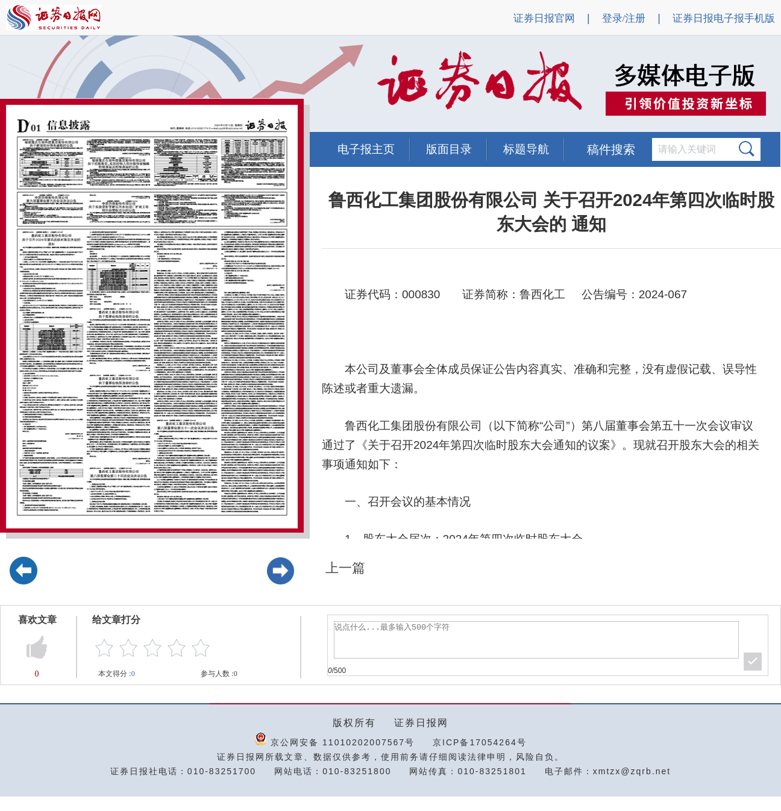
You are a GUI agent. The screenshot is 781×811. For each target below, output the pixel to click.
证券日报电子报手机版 (724, 18)
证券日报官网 (544, 18)
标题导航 (526, 149)
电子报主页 (366, 149)
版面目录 (449, 149)
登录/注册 (624, 18)
